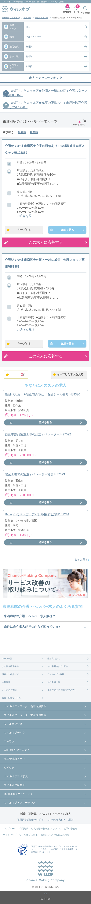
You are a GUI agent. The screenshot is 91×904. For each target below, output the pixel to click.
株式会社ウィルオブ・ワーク (55, 846)
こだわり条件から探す (61, 819)
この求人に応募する (46, 242)
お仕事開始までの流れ (57, 666)
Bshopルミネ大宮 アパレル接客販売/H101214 (37, 514)
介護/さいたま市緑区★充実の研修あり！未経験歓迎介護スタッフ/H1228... (45, 105)
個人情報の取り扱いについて (46, 828)
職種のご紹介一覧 (10, 674)
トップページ (9, 828)
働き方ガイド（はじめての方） (62, 690)
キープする (24, 229)
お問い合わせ (70, 828)
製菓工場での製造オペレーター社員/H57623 (35, 474)
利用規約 (23, 828)
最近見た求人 (53, 658)
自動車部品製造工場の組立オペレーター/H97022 (38, 434)
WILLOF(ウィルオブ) (11, 18)
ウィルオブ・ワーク (11, 2)
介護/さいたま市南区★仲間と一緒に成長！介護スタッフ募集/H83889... (45, 93)
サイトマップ (9, 834)
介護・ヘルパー (41, 18)
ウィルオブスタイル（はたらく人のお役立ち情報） (45, 834)
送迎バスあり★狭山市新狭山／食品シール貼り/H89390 (42, 394)
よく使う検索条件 (10, 666)
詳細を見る (67, 229)
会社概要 (6, 682)
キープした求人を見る (70, 374)
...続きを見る (26, 216)
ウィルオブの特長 (55, 674)
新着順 (22, 132)
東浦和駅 (27, 18)
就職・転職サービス (11, 698)
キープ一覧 (7, 658)
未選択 (29, 46)
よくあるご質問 (9, 690)
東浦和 (29, 56)
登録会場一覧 (53, 682)
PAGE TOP (45, 899)
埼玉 (28, 27)
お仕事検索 (85, 13)
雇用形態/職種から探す (30, 819)
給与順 (34, 132)
